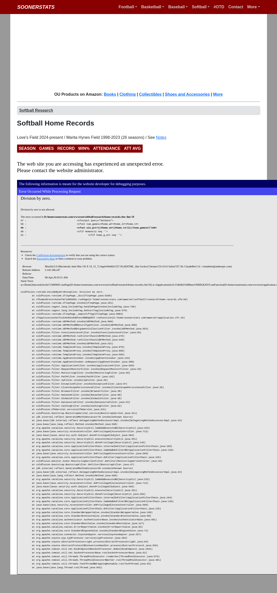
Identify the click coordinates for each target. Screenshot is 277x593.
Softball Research (36, 110)
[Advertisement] (84, 53)
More (218, 94)
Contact (235, 7)
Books (110, 94)
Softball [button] (199, 7)
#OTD (219, 7)
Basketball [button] (151, 7)
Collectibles (150, 94)
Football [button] (126, 7)
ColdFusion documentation (50, 255)
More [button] (252, 7)
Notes (161, 137)
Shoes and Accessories (187, 94)
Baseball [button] (176, 7)
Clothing (127, 94)
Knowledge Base (46, 258)
